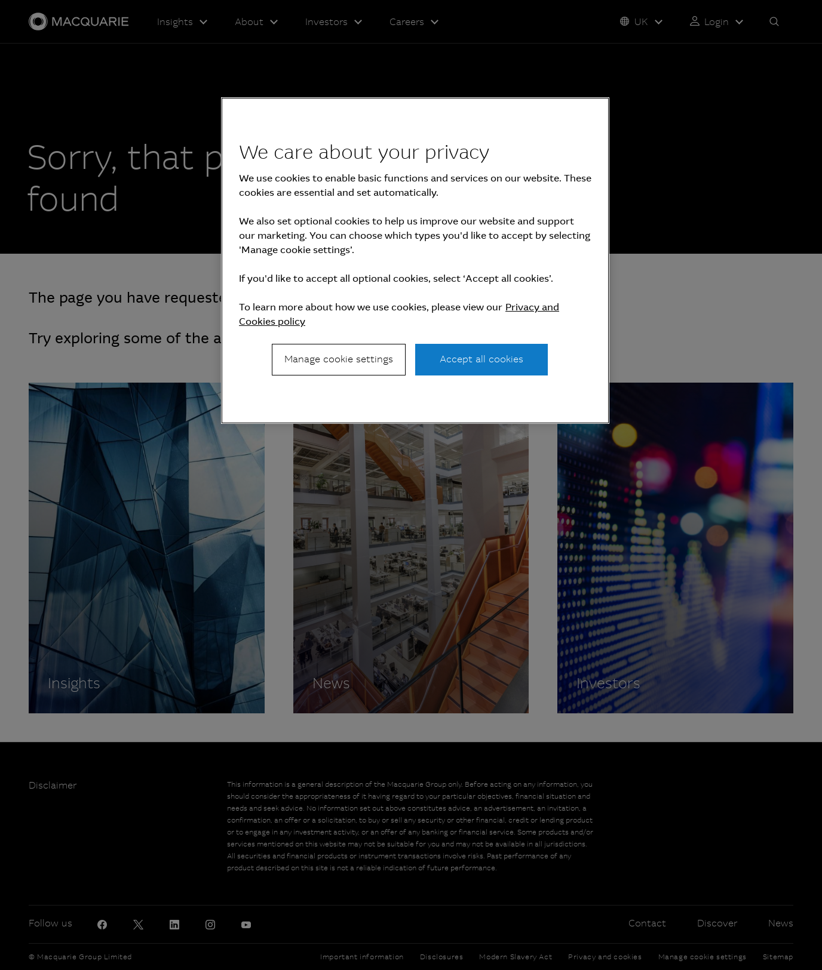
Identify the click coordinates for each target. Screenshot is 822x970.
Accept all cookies (481, 359)
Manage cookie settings (338, 359)
